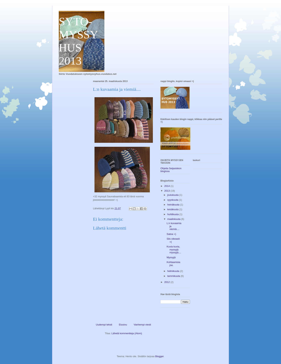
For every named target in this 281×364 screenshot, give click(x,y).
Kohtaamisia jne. (173, 264)
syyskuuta (173, 199)
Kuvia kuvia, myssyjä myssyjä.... (174, 249)
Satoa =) (171, 234)
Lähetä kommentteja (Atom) (126, 333)
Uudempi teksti (104, 324)
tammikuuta (174, 276)
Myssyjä (171, 257)
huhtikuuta (173, 214)
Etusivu (123, 324)
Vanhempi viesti (142, 324)
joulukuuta (173, 194)
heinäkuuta (173, 204)
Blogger (159, 356)
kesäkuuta (173, 209)
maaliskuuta (174, 219)
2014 (167, 186)
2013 (167, 190)
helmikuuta (173, 271)
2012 (167, 282)
